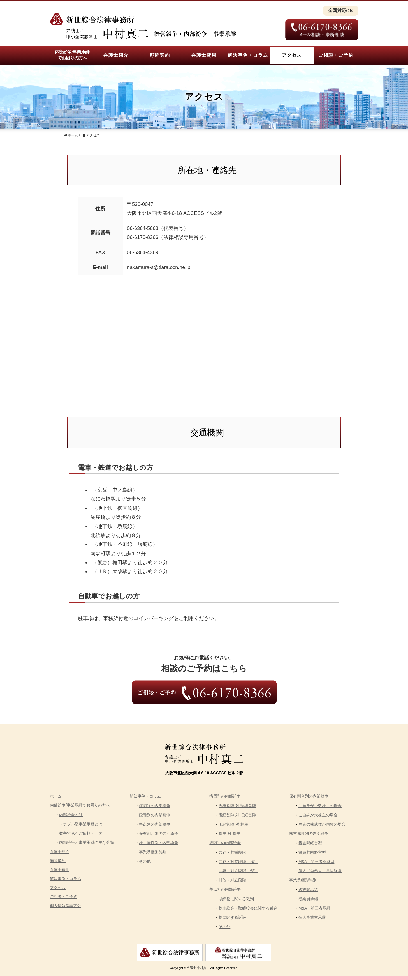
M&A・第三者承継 (314, 908)
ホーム (56, 796)
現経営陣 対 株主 (233, 824)
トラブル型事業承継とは (80, 824)
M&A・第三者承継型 (316, 861)
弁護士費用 (204, 55)
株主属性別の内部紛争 (158, 842)
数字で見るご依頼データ (80, 833)
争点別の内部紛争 (154, 824)
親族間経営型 (310, 843)
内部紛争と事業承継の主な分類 (86, 842)
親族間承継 (308, 889)
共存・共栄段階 (232, 852)
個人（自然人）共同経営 (320, 871)
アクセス (292, 55)
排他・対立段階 (232, 880)
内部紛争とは (71, 814)
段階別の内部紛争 (154, 815)
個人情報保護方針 (65, 905)
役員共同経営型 (312, 852)
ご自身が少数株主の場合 (320, 805)
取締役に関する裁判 (236, 899)
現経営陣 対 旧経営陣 (237, 815)
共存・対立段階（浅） (238, 861)
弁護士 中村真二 (198, 968)
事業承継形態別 (152, 852)
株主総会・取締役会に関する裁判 (248, 908)
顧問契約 (160, 55)
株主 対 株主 (229, 833)
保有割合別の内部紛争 (158, 833)
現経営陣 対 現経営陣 (237, 805)
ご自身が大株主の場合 (318, 815)
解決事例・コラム (248, 55)
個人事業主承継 (312, 917)
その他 (145, 861)
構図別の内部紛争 (154, 805)
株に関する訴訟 (232, 917)
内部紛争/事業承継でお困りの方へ (72, 55)
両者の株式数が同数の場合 (322, 824)
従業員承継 (308, 899)
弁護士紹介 (116, 55)
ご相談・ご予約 (336, 55)
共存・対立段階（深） (238, 871)
